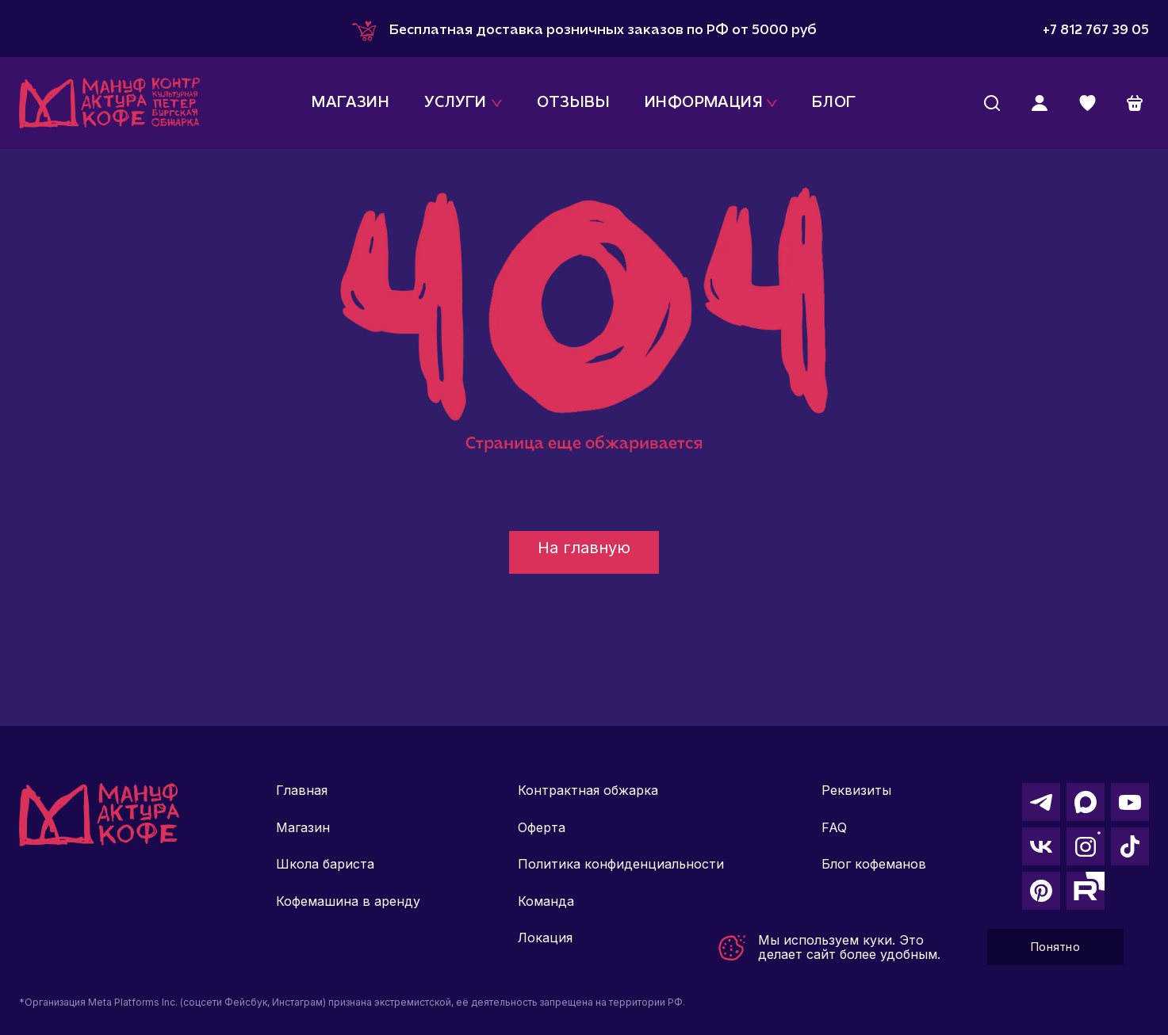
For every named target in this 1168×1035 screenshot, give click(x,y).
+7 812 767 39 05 (1096, 30)
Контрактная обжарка (588, 790)
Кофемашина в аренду (348, 901)
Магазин (303, 827)
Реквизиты (856, 790)
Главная (301, 790)
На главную (584, 547)
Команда (546, 901)
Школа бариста (325, 864)
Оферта (541, 827)
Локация (545, 937)
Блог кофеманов (873, 864)
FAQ (834, 827)
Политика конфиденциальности (621, 864)
